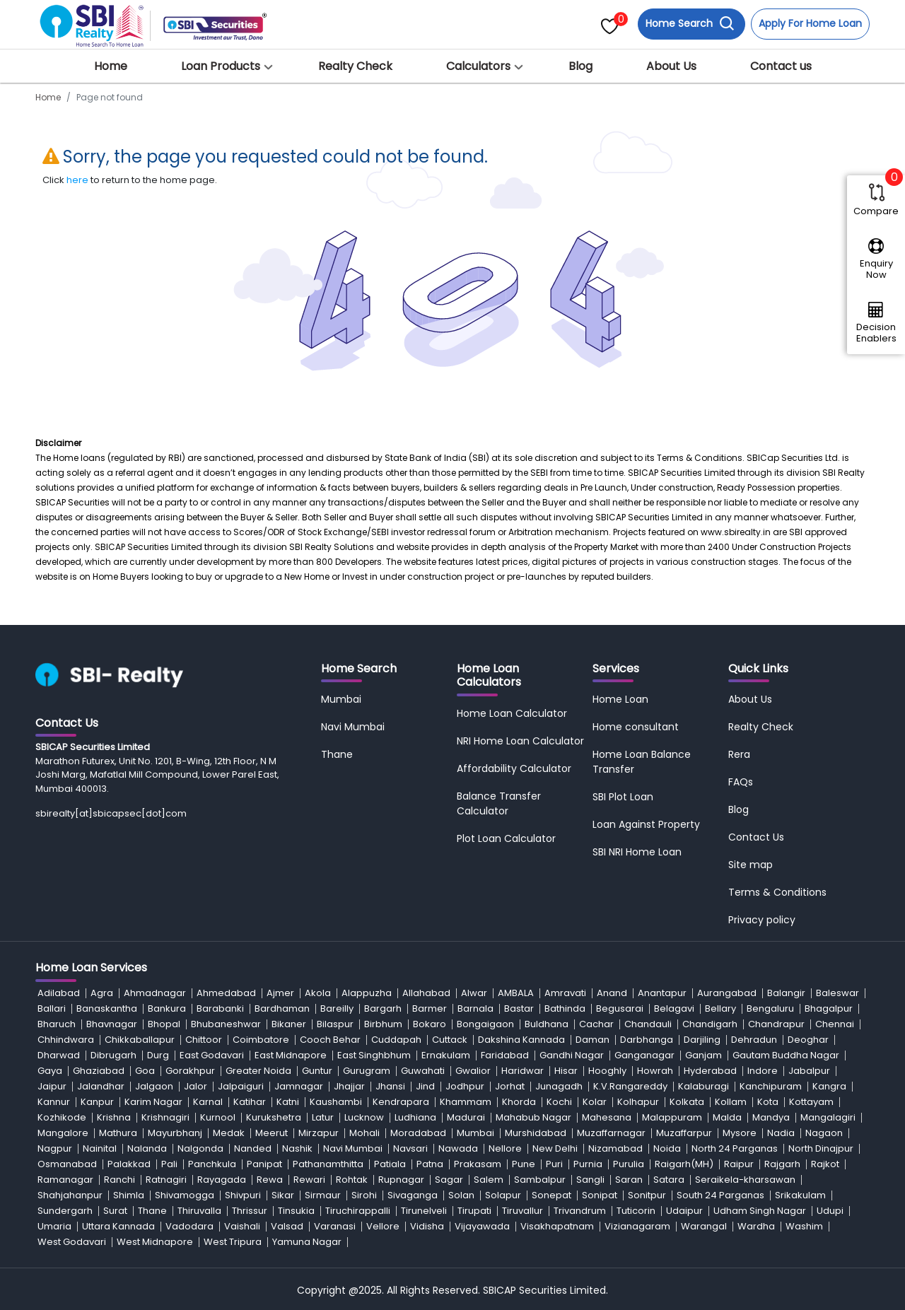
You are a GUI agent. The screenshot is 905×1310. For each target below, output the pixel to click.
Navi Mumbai (353, 727)
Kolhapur (638, 1102)
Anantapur (662, 993)
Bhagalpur (829, 1008)
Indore (762, 1070)
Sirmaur (323, 1195)
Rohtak (352, 1179)
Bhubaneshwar (226, 1024)
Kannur (53, 1102)
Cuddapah (396, 1039)
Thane (337, 754)
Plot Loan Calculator (506, 838)
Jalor (195, 1086)
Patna (429, 1164)
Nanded (253, 1148)
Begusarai (619, 1008)
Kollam (731, 1102)
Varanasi (335, 1226)
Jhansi (390, 1086)
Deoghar (808, 1039)
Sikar (283, 1195)
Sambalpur (540, 1179)
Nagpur (54, 1148)
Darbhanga (646, 1039)
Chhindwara (65, 1039)
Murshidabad (535, 1133)
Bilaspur (335, 1024)
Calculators (478, 66)
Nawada (458, 1148)
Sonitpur (647, 1195)
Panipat (264, 1164)
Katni (287, 1102)
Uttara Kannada (118, 1226)
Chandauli (648, 1024)
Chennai (834, 1024)
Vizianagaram (637, 1226)
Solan (461, 1195)
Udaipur (684, 1210)
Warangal (704, 1226)
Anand (612, 993)
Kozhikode (61, 1117)
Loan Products (220, 66)
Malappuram (672, 1117)
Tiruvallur (522, 1210)
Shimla (128, 1195)
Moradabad (418, 1133)
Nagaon (824, 1133)
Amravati (565, 993)
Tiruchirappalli (357, 1210)
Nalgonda (200, 1148)
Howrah (655, 1070)
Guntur (317, 1070)
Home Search (690, 23)
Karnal (208, 1102)
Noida (667, 1148)
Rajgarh (782, 1164)
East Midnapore (291, 1055)
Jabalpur (809, 1070)
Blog (580, 66)
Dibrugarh (113, 1055)
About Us (671, 66)
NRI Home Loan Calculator (520, 741)
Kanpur (97, 1102)
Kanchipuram (771, 1086)
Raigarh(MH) (684, 1164)
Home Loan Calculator (512, 713)
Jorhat (510, 1086)
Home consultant (635, 727)
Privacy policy (761, 920)
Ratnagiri (166, 1179)
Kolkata (687, 1102)
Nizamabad (615, 1148)
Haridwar (522, 1070)
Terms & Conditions (777, 892)
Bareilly (337, 1008)
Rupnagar (401, 1179)
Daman (592, 1039)
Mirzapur (318, 1133)
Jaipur (51, 1086)
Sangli (590, 1179)
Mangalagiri (828, 1117)
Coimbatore (261, 1039)
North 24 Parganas (734, 1148)
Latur (323, 1117)
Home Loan (620, 699)
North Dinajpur (820, 1148)
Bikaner (289, 1024)
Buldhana (546, 1024)
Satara (668, 1179)
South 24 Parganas (720, 1195)
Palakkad (129, 1164)
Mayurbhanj (175, 1133)
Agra (101, 993)
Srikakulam (800, 1195)
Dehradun (754, 1039)
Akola (318, 993)
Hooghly (607, 1070)
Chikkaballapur (140, 1039)
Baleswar (837, 993)
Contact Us (756, 837)
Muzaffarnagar (611, 1133)
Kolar (595, 1102)
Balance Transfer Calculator (499, 803)
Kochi (559, 1102)
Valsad (287, 1226)
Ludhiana (415, 1117)
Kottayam (811, 1102)
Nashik (297, 1148)
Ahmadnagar (155, 993)
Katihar (249, 1102)
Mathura (118, 1133)
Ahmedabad (226, 993)
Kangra (829, 1086)
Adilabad (58, 993)
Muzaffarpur (684, 1133)
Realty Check (355, 66)
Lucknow (364, 1117)
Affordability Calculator (514, 768)
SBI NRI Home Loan (637, 852)
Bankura (167, 1008)
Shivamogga (184, 1195)
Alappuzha (366, 993)
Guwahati (423, 1070)
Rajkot (825, 1164)
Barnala (475, 1008)
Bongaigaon (485, 1024)
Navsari (410, 1148)
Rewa (270, 1179)
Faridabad (505, 1055)
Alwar (474, 993)
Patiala (390, 1164)
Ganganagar (644, 1055)
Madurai (466, 1117)
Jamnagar (298, 1086)
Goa (145, 1070)
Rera (739, 754)
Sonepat (551, 1195)
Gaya (49, 1070)
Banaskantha (106, 1008)
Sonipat (599, 1195)
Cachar (596, 1024)
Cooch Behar (330, 1039)
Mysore (740, 1133)
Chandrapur (776, 1024)
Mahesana (606, 1117)
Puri (554, 1164)
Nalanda (147, 1148)
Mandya (771, 1117)
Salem (488, 1179)
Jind (425, 1086)
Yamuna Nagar (306, 1241)
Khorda (519, 1102)
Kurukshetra (273, 1117)
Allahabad (426, 993)
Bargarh (383, 1008)
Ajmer (280, 993)
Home (110, 66)
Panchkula (212, 1164)
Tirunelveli (424, 1210)
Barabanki (220, 1008)
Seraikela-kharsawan (745, 1179)
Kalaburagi (703, 1086)
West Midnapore (155, 1241)
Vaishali (242, 1226)
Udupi (830, 1210)
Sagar (449, 1179)
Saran (629, 1179)
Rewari (309, 1179)
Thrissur (249, 1210)
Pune (523, 1164)
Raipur (739, 1164)
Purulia (628, 1164)
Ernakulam (445, 1055)
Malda (727, 1117)
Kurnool (217, 1117)
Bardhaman (282, 1008)
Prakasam (477, 1164)
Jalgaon (154, 1086)
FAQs (740, 782)
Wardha (756, 1226)
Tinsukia (296, 1210)
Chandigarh (709, 1024)
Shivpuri (243, 1195)
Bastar (519, 1008)
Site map (750, 865)
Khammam (465, 1102)
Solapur (503, 1195)
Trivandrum (580, 1210)
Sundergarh (65, 1210)
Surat (115, 1210)
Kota (767, 1102)
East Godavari (212, 1055)
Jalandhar (100, 1086)
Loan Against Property (646, 824)
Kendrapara (401, 1102)
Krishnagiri (165, 1117)
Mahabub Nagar (533, 1117)
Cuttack (449, 1039)
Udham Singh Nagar (759, 1210)
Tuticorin (636, 1210)
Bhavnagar (111, 1024)
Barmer (429, 1008)
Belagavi (674, 1008)
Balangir (786, 993)
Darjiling (702, 1039)
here (77, 180)
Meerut (271, 1133)
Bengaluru (770, 1008)
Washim (804, 1226)
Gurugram (366, 1070)
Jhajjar (349, 1086)
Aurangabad (727, 993)
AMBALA (516, 993)
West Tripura (233, 1241)
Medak (229, 1133)
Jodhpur (464, 1086)
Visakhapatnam (557, 1226)
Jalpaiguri (241, 1086)
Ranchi (119, 1179)
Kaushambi (336, 1102)
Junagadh (559, 1086)
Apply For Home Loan (810, 23)
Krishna (114, 1117)
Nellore (505, 1148)
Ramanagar (65, 1179)
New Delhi (555, 1148)
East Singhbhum (374, 1055)
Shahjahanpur (70, 1195)
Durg (158, 1055)
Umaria (54, 1226)
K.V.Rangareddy (630, 1086)
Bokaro (429, 1024)
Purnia (587, 1164)
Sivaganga (412, 1195)
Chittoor (203, 1039)
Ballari (51, 1008)
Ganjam (703, 1055)
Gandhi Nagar (571, 1055)
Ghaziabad (98, 1070)
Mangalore (62, 1133)
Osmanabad (67, 1164)
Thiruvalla (199, 1210)
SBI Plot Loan (622, 797)
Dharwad (58, 1055)
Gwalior (473, 1070)
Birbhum (383, 1024)
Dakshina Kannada (521, 1039)
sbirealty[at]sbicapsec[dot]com (111, 813)
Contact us (781, 66)
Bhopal (164, 1024)
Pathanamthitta (328, 1164)
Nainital (100, 1148)
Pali (169, 1164)
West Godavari (71, 1241)
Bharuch (56, 1024)
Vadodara (189, 1226)
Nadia (781, 1133)
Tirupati (474, 1210)
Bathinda (564, 1008)
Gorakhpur (190, 1070)
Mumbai (341, 699)
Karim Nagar (153, 1102)
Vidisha (427, 1226)
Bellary (720, 1008)
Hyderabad (710, 1070)
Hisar (566, 1070)
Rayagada (221, 1179)
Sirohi (364, 1195)
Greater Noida (258, 1070)
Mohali (364, 1133)
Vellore (382, 1226)
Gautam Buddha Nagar (785, 1055)
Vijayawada (482, 1226)
